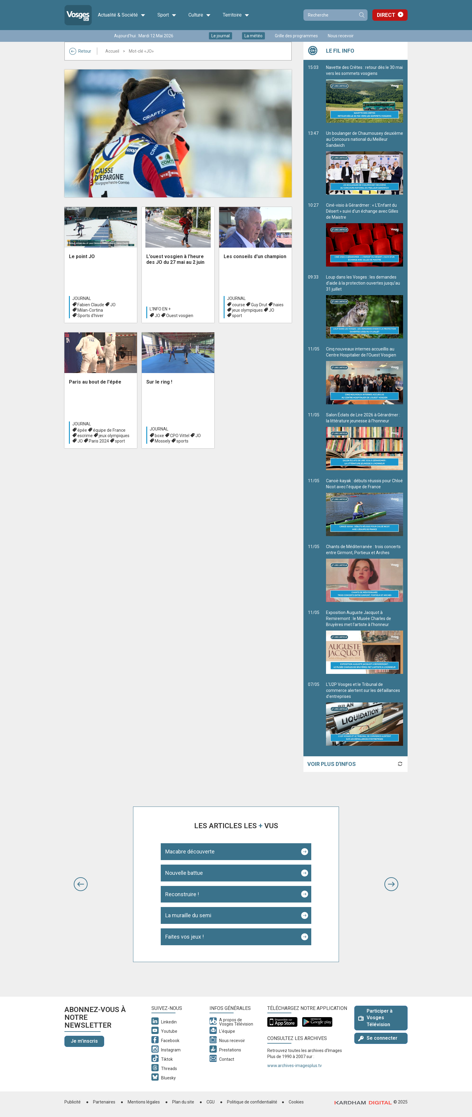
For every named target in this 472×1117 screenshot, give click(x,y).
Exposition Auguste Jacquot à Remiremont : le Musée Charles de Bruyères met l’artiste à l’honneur (364, 642)
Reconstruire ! (182, 894)
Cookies (296, 1102)
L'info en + (160, 309)
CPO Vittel (179, 435)
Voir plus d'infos (331, 764)
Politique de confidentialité (252, 1102)
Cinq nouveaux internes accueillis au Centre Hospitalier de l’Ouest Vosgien (364, 375)
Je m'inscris (84, 1041)
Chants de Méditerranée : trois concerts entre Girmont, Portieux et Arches (364, 573)
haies (278, 304)
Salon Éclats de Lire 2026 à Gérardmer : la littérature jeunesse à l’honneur (364, 441)
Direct (386, 15)
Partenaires (104, 1102)
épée (82, 430)
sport (237, 315)
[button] (80, 884)
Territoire (236, 15)
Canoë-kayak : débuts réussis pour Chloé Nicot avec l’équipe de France (364, 507)
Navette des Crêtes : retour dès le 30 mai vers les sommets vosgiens (364, 94)
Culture (199, 15)
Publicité (72, 1102)
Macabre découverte (190, 851)
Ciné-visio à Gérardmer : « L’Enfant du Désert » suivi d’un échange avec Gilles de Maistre (364, 235)
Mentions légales (144, 1102)
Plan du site (183, 1102)
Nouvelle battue (184, 873)
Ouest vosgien (179, 315)
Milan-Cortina (90, 310)
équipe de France (109, 430)
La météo (253, 35)
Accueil (112, 51)
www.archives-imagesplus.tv (294, 1065)
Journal (81, 298)
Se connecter (377, 1038)
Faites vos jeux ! (184, 936)
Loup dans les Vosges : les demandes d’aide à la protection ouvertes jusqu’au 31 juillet (364, 306)
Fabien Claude (90, 304)
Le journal (220, 35)
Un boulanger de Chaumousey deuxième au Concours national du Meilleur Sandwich (364, 163)
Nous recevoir (341, 35)
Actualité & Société (121, 15)
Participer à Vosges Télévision (375, 1018)
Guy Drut (259, 304)
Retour (80, 51)
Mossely (162, 441)
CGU (210, 1102)
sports (182, 441)
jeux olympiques (247, 310)
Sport (166, 15)
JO (113, 304)
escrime (85, 435)
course (238, 304)
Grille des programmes (296, 35)
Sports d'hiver (90, 315)
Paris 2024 (99, 441)
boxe (159, 435)
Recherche (361, 15)
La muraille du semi (188, 915)
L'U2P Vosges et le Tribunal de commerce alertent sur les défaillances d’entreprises (364, 714)
